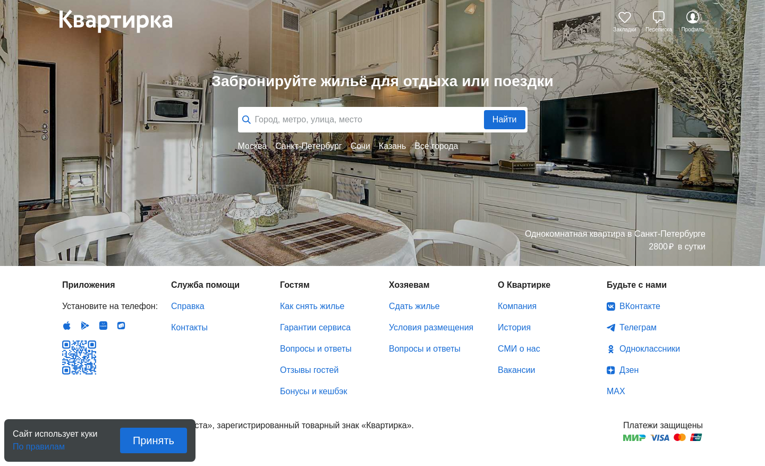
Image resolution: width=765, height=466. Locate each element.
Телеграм (638, 327)
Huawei (103, 325)
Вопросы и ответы (316, 348)
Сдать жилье (414, 306)
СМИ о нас (519, 348)
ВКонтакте (639, 306)
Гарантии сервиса (315, 327)
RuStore (121, 325)
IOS (67, 325)
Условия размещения (431, 327)
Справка (188, 306)
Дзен (629, 370)
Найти (504, 119)
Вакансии (517, 370)
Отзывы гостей (309, 370)
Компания (517, 306)
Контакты (189, 327)
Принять (153, 440)
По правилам (39, 443)
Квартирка (123, 21)
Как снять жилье (312, 306)
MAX (616, 391)
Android (85, 325)
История (514, 327)
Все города (436, 146)
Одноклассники (649, 348)
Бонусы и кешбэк (313, 391)
